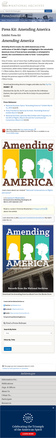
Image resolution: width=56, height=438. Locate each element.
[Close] (53, 408)
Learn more (28, 434)
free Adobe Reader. (28, 130)
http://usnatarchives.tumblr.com (19, 313)
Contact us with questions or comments (15, 368)
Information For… (10, 380)
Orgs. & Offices (8, 387)
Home (4, 20)
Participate (7, 399)
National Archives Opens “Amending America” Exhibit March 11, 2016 (29, 106)
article (39, 209)
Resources (6, 403)
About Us (6, 391)
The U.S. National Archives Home (23, 4)
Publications (7, 384)
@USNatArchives (16, 305)
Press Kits (24, 20)
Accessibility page (12, 133)
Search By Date (10, 329)
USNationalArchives (18, 309)
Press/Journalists (13, 20)
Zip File (48, 84)
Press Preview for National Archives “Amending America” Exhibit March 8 (28, 111)
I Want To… (7, 395)
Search (48, 11)
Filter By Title (9, 340)
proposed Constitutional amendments (31, 218)
